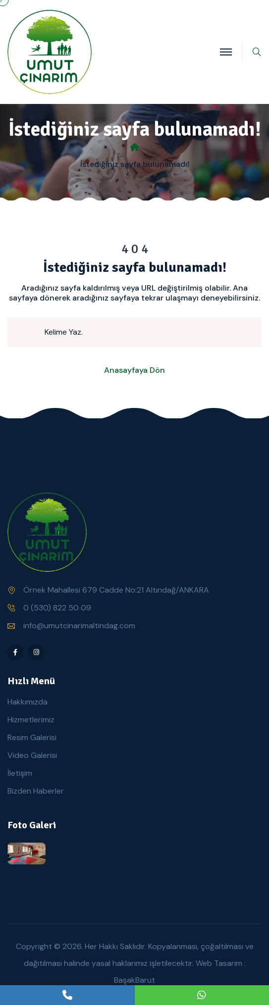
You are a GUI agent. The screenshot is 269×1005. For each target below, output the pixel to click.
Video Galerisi (32, 755)
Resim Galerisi (31, 737)
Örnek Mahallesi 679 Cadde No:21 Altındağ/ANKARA (116, 590)
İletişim (19, 773)
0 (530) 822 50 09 (57, 608)
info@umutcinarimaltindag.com (79, 625)
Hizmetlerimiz (30, 719)
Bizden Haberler (35, 791)
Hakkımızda (27, 702)
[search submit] (30, 332)
